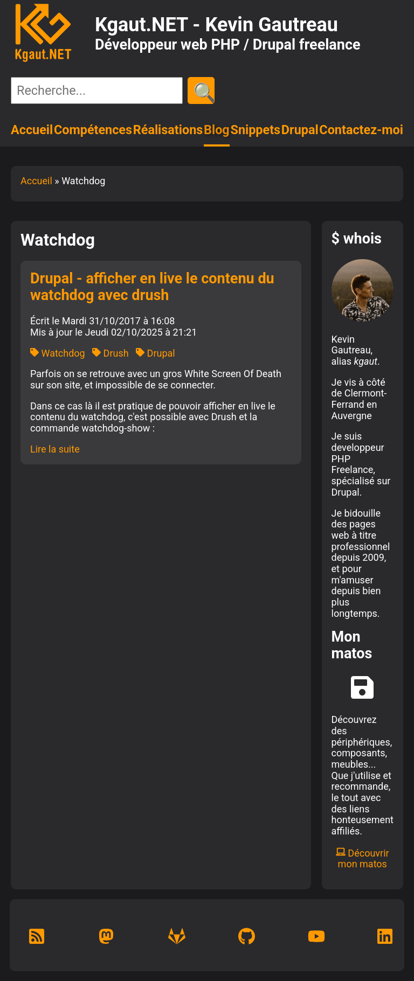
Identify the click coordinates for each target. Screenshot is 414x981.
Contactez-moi (361, 129)
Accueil (32, 129)
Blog (217, 129)
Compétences (93, 129)
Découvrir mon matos (362, 858)
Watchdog (57, 353)
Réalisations (168, 129)
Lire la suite (55, 449)
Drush (110, 353)
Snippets (256, 129)
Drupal (300, 129)
